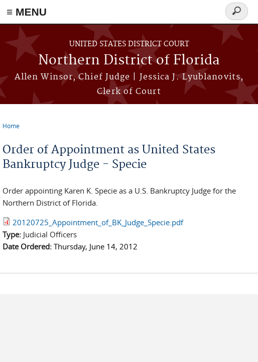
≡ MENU (27, 12)
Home (11, 126)
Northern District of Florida (129, 60)
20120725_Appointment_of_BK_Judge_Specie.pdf (98, 222)
